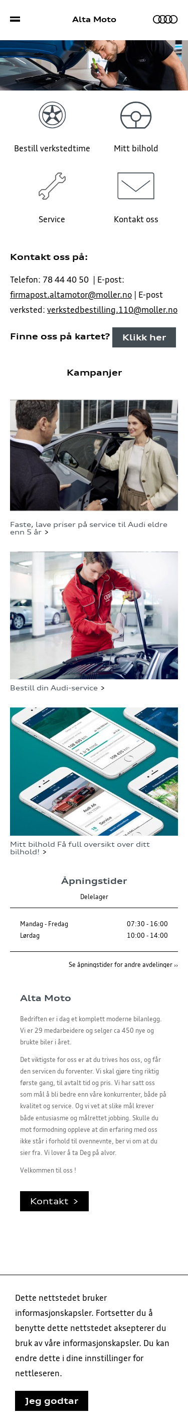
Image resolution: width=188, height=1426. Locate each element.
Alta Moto (94, 19)
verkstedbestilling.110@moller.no (112, 310)
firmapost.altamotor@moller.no (71, 295)
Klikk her (144, 337)
